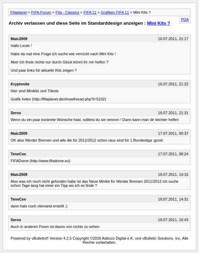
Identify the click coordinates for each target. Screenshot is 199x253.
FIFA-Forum (41, 12)
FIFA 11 (90, 12)
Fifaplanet (18, 12)
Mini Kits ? (158, 23)
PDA (185, 19)
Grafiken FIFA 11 (115, 12)
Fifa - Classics (67, 12)
